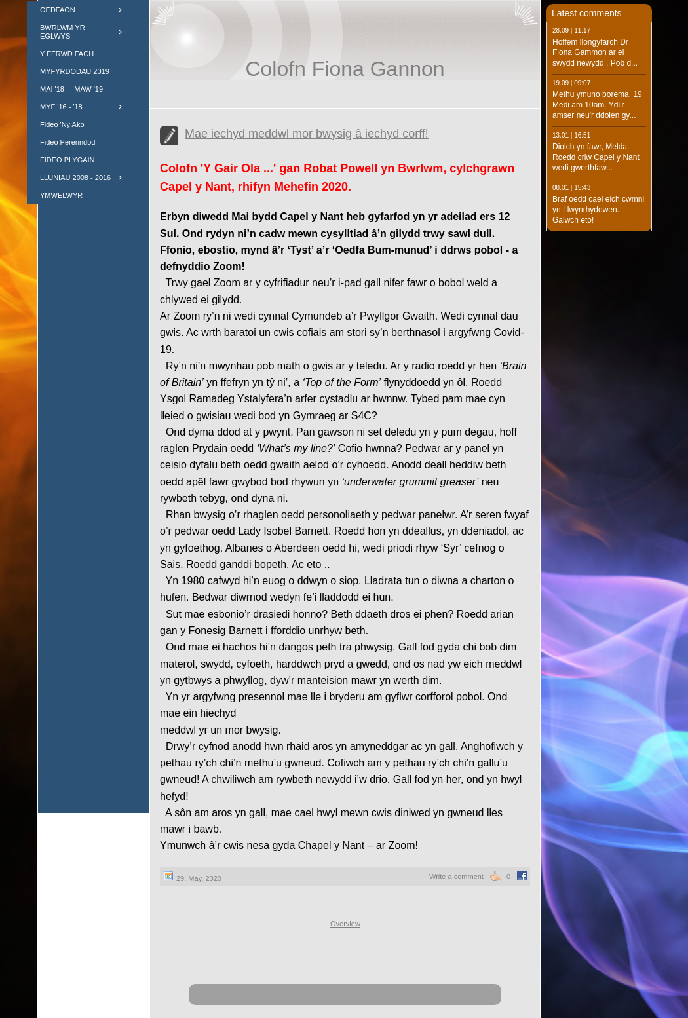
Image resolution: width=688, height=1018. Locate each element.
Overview (345, 924)
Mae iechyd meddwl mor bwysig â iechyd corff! (307, 133)
